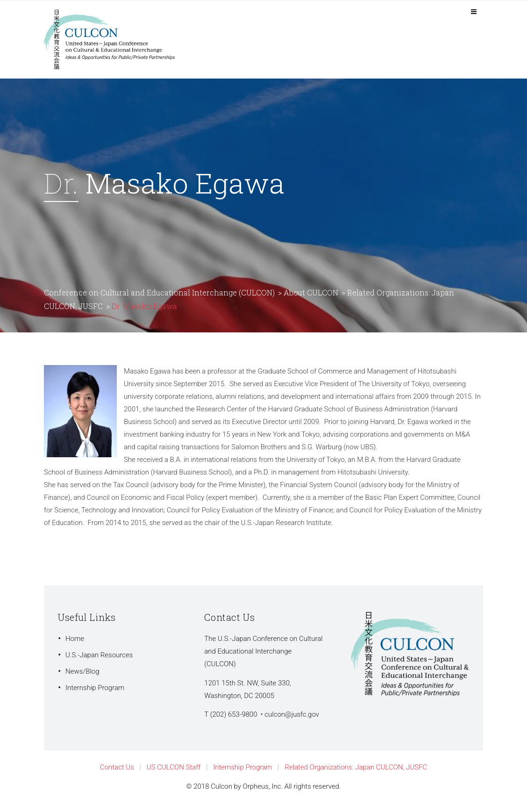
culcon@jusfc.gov (291, 714)
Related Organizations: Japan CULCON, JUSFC (356, 767)
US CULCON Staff (173, 767)
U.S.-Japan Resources (99, 655)
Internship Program (94, 688)
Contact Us (117, 767)
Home (74, 638)
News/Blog (82, 671)
